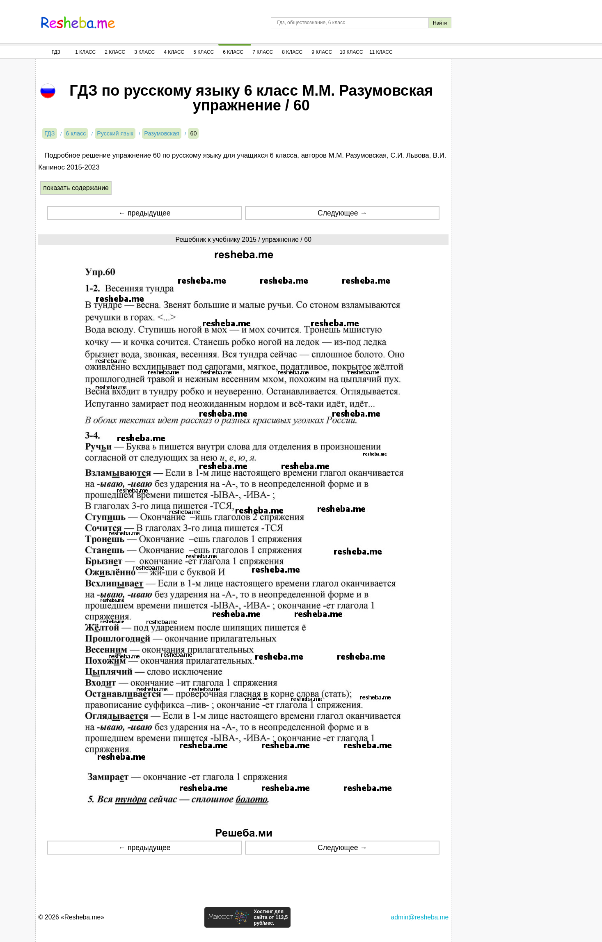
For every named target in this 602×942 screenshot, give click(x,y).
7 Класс (262, 52)
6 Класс (233, 52)
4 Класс (174, 52)
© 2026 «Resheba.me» (71, 917)
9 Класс (321, 52)
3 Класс (144, 52)
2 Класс (115, 52)
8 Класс (292, 52)
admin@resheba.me (420, 917)
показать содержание (76, 187)
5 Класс (203, 52)
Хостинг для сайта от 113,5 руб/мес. (271, 917)
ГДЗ (56, 52)
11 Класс (381, 52)
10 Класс (351, 52)
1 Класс (85, 52)
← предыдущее (145, 213)
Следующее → (342, 213)
